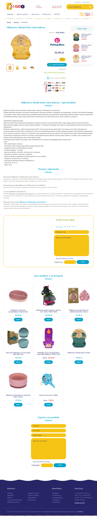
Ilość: (55, 59)
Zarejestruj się (86, 2)
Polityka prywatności (13, 502)
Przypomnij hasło (57, 497)
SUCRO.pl (80, 511)
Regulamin (10, 495)
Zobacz (18, 319)
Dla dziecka (25, 22)
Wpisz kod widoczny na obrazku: (65, 258)
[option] (21, 47)
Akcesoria (34, 14)
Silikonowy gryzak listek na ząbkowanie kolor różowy (79, 311)
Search (90, 6)
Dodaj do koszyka (58, 65)
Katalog (9, 22)
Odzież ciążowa (22, 14)
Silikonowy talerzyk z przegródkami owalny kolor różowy (18, 311)
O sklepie (10, 493)
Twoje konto (56, 500)
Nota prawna (32, 500)
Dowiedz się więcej (80, 503)
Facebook (22, 6)
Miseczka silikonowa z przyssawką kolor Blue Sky (18, 353)
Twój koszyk (56, 502)
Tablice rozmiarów (33, 495)
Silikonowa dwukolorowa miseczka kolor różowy (18, 396)
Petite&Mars (60, 32)
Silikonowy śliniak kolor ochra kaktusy (32, 202)
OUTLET (57, 14)
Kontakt (9, 497)
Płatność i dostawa (33, 493)
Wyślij (83, 262)
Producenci (46, 14)
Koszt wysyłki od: (58, 78)
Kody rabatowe (32, 497)
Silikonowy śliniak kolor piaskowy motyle (86, 57)
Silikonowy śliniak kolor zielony (78, 353)
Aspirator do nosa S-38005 (48, 395)
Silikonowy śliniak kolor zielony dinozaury (86, 36)
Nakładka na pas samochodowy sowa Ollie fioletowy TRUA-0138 (48, 353)
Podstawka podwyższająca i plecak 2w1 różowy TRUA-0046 (48, 311)
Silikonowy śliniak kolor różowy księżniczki (86, 47)
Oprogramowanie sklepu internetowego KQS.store (56, 511)
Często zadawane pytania (14, 500)
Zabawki (10, 14)
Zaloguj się (78, 2)
